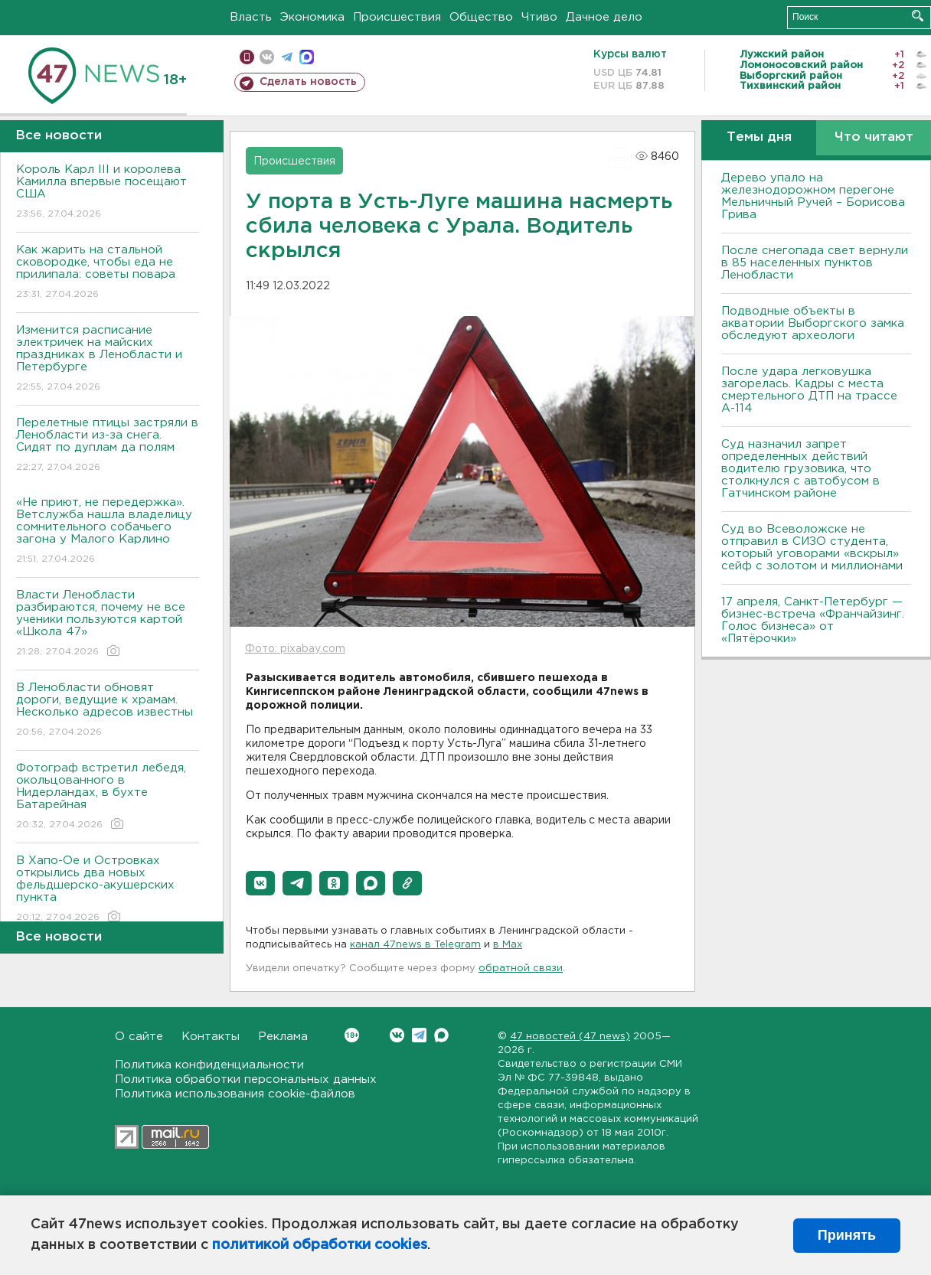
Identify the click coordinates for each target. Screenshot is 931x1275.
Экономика (312, 17)
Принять (847, 1235)
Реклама (283, 1037)
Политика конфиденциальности (209, 1065)
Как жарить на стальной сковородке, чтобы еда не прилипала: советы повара (107, 273)
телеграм (286, 57)
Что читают (874, 137)
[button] (260, 883)
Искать (917, 15)
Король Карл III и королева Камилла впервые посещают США (107, 192)
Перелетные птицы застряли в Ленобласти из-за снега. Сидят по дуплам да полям (107, 446)
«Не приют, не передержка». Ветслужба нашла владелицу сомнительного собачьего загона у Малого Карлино (107, 531)
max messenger (306, 57)
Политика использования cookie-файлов (235, 1094)
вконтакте (267, 57)
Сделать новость (308, 81)
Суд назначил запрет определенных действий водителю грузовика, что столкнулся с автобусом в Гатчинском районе (800, 468)
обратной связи (521, 968)
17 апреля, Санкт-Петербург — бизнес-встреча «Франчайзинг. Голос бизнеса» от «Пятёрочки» (812, 620)
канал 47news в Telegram (415, 945)
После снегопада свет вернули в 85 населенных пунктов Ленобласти (814, 263)
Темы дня (759, 137)
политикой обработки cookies (319, 1245)
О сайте (139, 1037)
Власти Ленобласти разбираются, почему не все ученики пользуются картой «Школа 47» (107, 624)
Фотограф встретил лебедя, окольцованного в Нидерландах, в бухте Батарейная (107, 797)
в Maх (507, 945)
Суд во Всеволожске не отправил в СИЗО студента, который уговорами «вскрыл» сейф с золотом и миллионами (812, 547)
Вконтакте (352, 1035)
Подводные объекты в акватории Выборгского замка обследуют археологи (812, 323)
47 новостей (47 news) (570, 1036)
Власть (251, 17)
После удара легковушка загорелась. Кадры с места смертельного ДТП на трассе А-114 (809, 390)
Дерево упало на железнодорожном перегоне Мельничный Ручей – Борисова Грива (813, 196)
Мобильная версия (247, 57)
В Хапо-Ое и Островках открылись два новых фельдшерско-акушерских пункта (107, 890)
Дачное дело (604, 17)
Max (441, 1035)
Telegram (419, 1035)
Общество (481, 17)
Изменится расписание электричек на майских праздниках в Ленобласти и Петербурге (107, 359)
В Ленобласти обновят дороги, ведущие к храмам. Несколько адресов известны (107, 711)
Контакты (210, 1037)
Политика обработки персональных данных (246, 1079)
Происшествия (397, 17)
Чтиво (539, 17)
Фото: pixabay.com (295, 649)
